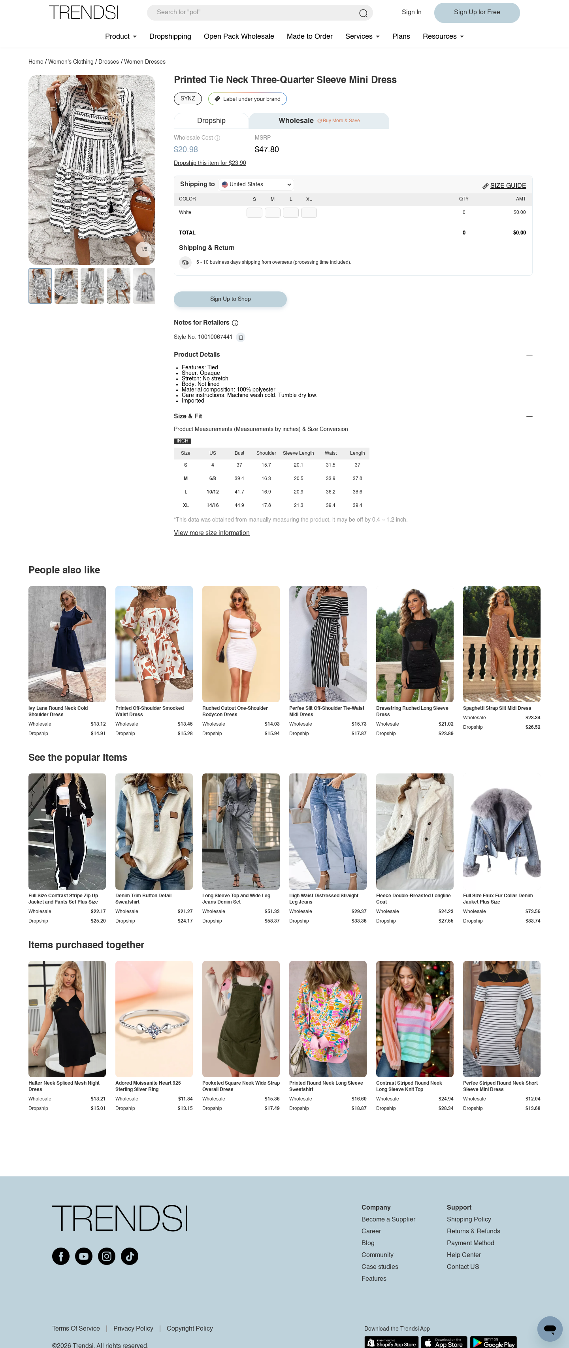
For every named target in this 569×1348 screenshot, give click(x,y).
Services (359, 36)
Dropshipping (170, 36)
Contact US (463, 1267)
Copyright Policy (190, 1329)
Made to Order (310, 36)
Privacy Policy (133, 1329)
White (185, 212)
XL (309, 199)
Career (371, 1232)
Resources (440, 36)
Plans (401, 36)
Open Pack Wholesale (239, 36)
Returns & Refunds (473, 1232)
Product (117, 36)
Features (374, 1279)
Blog (368, 1243)
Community (378, 1255)
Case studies (380, 1267)
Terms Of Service (76, 1329)
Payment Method (470, 1243)
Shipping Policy (469, 1220)
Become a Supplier (388, 1220)
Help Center (464, 1255)
